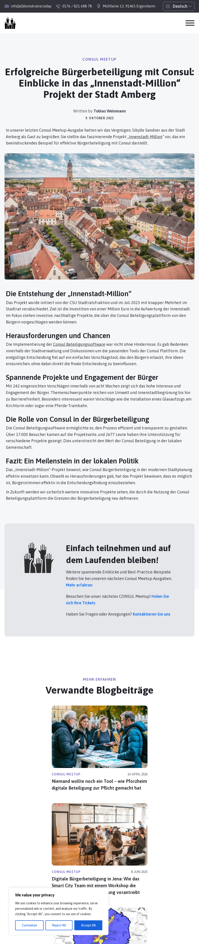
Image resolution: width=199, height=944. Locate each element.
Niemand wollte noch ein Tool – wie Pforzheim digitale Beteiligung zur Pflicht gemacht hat (99, 784)
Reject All (59, 925)
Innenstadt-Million (145, 136)
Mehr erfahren (79, 585)
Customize (29, 925)
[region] (58, 911)
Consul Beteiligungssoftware (79, 344)
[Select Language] (179, 6)
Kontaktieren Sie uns (151, 614)
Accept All (88, 925)
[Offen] (189, 23)
